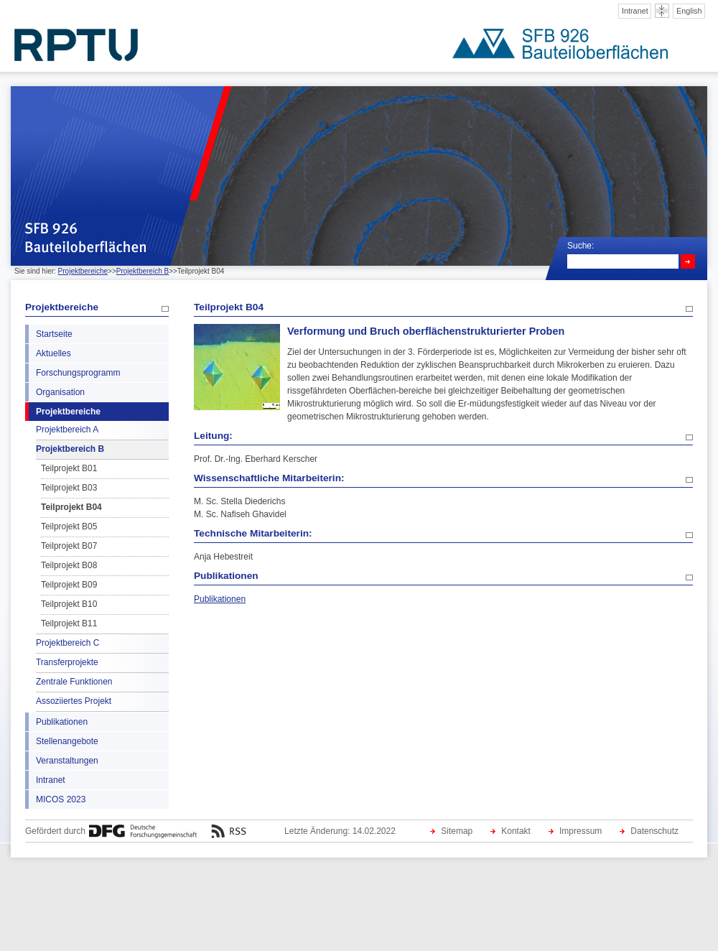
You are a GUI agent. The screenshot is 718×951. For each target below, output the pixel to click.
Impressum (580, 831)
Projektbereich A (67, 430)
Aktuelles (53, 353)
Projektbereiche (83, 271)
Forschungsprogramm (78, 373)
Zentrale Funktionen (74, 682)
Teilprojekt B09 (69, 585)
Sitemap (456, 831)
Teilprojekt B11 (69, 623)
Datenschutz (654, 831)
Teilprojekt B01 (69, 468)
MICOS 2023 (60, 799)
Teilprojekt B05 (69, 526)
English (689, 10)
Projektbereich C (67, 643)
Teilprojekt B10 (69, 604)
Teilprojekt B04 (71, 507)
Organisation (60, 392)
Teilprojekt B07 (69, 546)
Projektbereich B (142, 271)
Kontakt (516, 831)
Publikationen (62, 722)
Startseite (54, 334)
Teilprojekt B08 (69, 565)
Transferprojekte (67, 662)
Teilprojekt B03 (69, 488)
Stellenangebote (67, 741)
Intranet (635, 10)
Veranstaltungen (67, 761)
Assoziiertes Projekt (73, 701)
